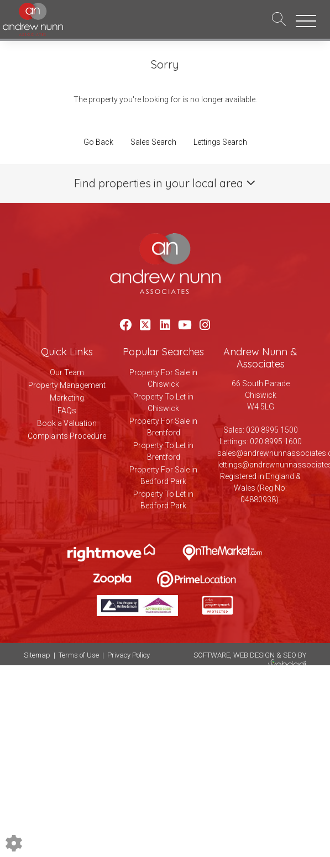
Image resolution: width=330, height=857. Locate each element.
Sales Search (153, 142)
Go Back (98, 142)
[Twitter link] (145, 325)
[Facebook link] (125, 325)
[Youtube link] (185, 325)
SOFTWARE (211, 655)
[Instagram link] (205, 325)
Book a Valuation (67, 423)
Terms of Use (79, 655)
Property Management (67, 385)
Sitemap (37, 655)
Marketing (67, 397)
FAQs (66, 410)
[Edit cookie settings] (14, 842)
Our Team (67, 372)
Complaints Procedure (67, 436)
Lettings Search (220, 142)
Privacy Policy (128, 655)
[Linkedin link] (165, 325)
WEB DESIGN (254, 655)
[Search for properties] (279, 18)
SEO (289, 655)
